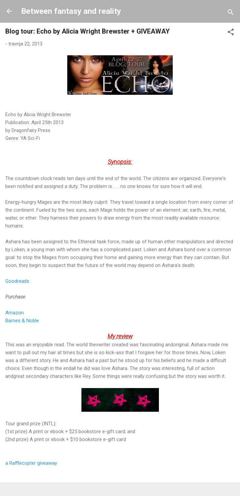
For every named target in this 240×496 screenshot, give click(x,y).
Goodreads (17, 281)
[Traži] (231, 13)
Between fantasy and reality (71, 11)
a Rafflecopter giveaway (31, 463)
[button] (231, 33)
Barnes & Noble (22, 321)
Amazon (14, 313)
